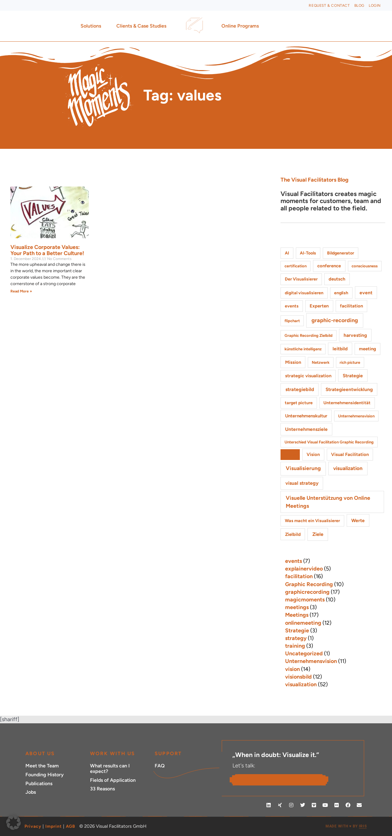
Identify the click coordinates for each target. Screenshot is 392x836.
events (293, 561)
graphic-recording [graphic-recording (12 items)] (334, 320)
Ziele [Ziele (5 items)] (317, 534)
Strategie (297, 630)
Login (375, 5)
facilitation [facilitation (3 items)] (351, 306)
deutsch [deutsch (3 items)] (337, 279)
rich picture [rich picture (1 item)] (350, 362)
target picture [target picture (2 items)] (299, 402)
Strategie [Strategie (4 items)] (353, 375)
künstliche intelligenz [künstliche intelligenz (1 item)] (303, 349)
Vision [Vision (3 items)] (313, 454)
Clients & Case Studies (142, 26)
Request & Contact (329, 5)
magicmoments (305, 599)
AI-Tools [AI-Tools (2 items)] (308, 253)
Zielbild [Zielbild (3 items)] (293, 534)
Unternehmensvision (311, 661)
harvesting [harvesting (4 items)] (355, 335)
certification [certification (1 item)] (296, 266)
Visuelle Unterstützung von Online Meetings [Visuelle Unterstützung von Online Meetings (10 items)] (328, 502)
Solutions (92, 26)
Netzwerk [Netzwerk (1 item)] (321, 362)
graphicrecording (307, 592)
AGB (70, 826)
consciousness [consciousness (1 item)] (365, 266)
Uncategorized (304, 653)
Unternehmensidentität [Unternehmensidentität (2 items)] (347, 402)
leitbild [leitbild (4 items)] (340, 349)
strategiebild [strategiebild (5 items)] (299, 389)
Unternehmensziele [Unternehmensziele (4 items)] (306, 429)
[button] (13, 822)
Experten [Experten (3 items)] (319, 306)
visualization (301, 684)
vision (292, 669)
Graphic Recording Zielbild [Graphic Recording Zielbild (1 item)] (309, 335)
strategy (296, 638)
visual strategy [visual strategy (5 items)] (301, 483)
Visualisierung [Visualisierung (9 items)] (303, 468)
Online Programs (241, 26)
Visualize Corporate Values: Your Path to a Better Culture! (47, 250)
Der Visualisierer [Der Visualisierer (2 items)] (301, 279)
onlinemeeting (303, 622)
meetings (297, 607)
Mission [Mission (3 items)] (293, 362)
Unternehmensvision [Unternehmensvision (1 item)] (356, 416)
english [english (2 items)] (341, 293)
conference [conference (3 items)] (329, 266)
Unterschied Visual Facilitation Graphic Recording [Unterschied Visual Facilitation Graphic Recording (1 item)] (329, 442)
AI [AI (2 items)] (287, 253)
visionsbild (298, 676)
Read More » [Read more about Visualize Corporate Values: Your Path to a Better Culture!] (21, 291)
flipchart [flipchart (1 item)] (292, 320)
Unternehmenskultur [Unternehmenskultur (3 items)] (306, 416)
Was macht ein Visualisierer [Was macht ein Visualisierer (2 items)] (312, 520)
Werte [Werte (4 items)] (358, 520)
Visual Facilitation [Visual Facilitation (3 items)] (350, 454)
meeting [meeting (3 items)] (367, 349)
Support (168, 753)
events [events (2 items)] (292, 306)
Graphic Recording (309, 584)
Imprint (53, 826)
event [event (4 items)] (366, 293)
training (295, 645)
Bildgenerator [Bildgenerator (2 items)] (340, 253)
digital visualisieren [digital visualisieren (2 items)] (304, 293)
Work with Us (112, 753)
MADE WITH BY (346, 826)
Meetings (296, 615)
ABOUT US (40, 753)
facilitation (299, 576)
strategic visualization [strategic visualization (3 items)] (308, 375)
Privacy (32, 826)
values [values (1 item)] (290, 454)
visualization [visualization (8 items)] (348, 468)
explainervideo (304, 568)
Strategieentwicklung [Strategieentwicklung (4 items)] (349, 389)
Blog (359, 5)
